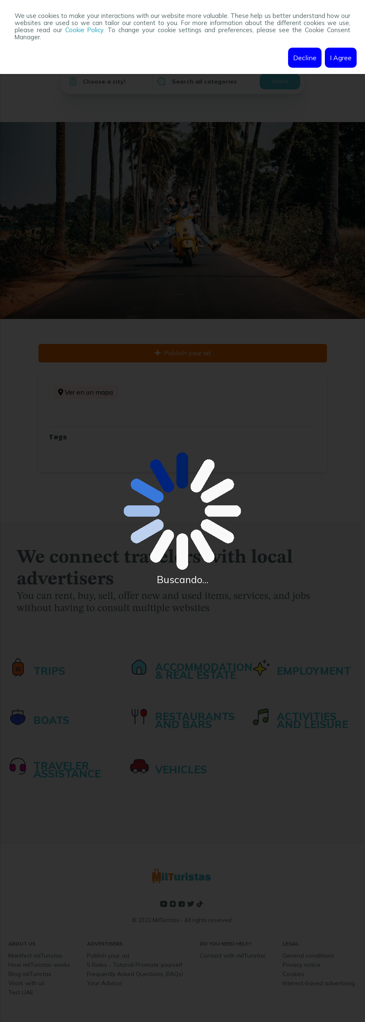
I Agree (341, 58)
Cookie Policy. (85, 30)
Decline (305, 58)
